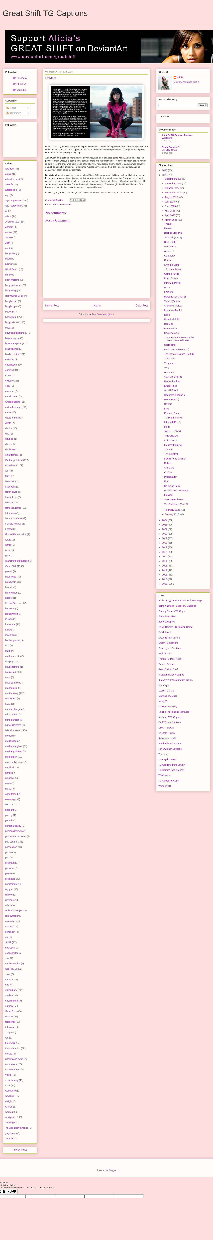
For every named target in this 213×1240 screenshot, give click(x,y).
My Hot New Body (167, 706)
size (7, 958)
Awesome (169, 372)
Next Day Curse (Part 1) (176, 349)
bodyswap (10, 317)
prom (8, 873)
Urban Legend (12, 1069)
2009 (165, 583)
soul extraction (12, 963)
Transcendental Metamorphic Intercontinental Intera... (179, 339)
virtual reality (11, 1080)
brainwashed (11, 349)
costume (9, 391)
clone (8, 375)
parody (8, 815)
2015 (165, 556)
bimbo (8, 274)
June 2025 (170, 206)
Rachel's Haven (166, 733)
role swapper (12, 915)
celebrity (9, 359)
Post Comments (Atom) (103, 314)
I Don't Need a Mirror (175, 458)
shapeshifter (11, 953)
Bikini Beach (11, 269)
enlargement (11, 455)
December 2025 (173, 179)
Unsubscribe (170, 328)
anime (8, 237)
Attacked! (169, 251)
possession (11, 847)
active (8, 174)
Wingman (169, 363)
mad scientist (12, 656)
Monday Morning (173, 445)
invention (10, 635)
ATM (7, 243)
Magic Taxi (10, 672)
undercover (11, 1064)
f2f (6, 470)
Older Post (141, 305)
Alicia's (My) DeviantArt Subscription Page (180, 600)
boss (7, 327)
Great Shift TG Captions (45, 13)
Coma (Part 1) (171, 273)
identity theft (11, 613)
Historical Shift (171, 319)
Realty (167, 260)
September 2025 (174, 192)
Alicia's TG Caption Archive (177, 135)
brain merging (12, 338)
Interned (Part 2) (172, 283)
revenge (9, 900)
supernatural (11, 1000)
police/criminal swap (15, 836)
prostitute (10, 879)
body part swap (13, 285)
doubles (9, 439)
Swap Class (11, 1011)
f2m (7, 476)
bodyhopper (11, 306)
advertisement (12, 179)
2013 (165, 565)
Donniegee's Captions (169, 648)
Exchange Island (14, 460)
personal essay (13, 825)
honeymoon (11, 592)
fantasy (9, 502)
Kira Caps (163, 685)
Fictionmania (165, 653)
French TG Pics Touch (169, 659)
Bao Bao (168, 323)
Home (97, 305)
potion (8, 852)
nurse (8, 788)
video (8, 1075)
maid (7, 677)
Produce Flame (172, 413)
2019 (165, 538)
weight (8, 1101)
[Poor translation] (12, 1191)
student (9, 995)
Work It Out (170, 246)
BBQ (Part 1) (171, 242)
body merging (12, 279)
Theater (168, 223)
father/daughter (13, 507)
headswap (10, 576)
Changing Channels (174, 395)
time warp (10, 1043)
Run (166, 481)
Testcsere (163, 754)
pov (7, 857)
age (7, 195)
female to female (14, 518)
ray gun (9, 889)
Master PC (10, 698)
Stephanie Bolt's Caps (169, 743)
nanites (9, 773)
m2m (7, 651)
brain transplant (13, 343)
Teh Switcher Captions (170, 749)
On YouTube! (19, 90)
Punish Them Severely (176, 490)
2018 (165, 543)
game (8, 545)
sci (6, 937)
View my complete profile (186, 82)
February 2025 (173, 509)
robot (8, 905)
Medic (167, 427)
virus (7, 1085)
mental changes (13, 709)
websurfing (11, 1090)
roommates (11, 921)
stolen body (11, 990)
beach (8, 258)
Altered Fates (12, 221)
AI (6, 211)
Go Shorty (169, 255)
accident (9, 168)
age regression (13, 205)
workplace (10, 1117)
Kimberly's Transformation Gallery (175, 680)
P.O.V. (8, 804)
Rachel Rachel (171, 381)
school (8, 926)
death (8, 423)
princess (9, 868)
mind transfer (12, 719)
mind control (11, 714)
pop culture (11, 841)
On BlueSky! (19, 84)
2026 (165, 170)
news (8, 783)
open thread (11, 794)
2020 (165, 533)
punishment (11, 884)
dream (8, 444)
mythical (9, 767)
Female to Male (13, 523)
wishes (8, 1106)
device (8, 428)
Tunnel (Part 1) (172, 301)
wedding (9, 1096)
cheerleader (11, 364)
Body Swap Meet (167, 616)
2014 (165, 561)
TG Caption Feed (167, 759)
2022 (165, 529)
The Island (169, 358)
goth (7, 555)
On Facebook (20, 78)
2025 (165, 175)
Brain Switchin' (170, 147)
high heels (10, 582)
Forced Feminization (15, 534)
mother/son (11, 757)
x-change (10, 1122)
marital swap (11, 693)
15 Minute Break (172, 269)
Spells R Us (11, 969)
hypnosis (9, 608)
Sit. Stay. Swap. (169, 150)
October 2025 (172, 188)
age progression (13, 200)
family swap (11, 491)
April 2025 (170, 215)
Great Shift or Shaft (168, 669)
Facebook (10, 486)
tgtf (6, 1037)
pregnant (9, 863)
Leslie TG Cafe (166, 690)
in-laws (9, 619)
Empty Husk (170, 385)
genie (8, 550)
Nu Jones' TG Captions (170, 717)
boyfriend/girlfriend (14, 333)
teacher (9, 1016)
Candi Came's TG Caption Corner (175, 627)
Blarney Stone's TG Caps (171, 611)
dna (7, 433)
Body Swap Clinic (14, 295)
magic (8, 661)
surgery (9, 1006)
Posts (11, 107)
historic (9, 587)
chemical (9, 370)
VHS (166, 367)
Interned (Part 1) (172, 422)
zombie (9, 1138)
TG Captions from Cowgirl (171, 765)
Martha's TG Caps (167, 695)
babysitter (10, 253)
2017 (165, 547)
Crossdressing (12, 401)
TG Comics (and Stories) (171, 770)
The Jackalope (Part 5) (176, 504)
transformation (64, 204)
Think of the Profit (173, 417)
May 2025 (170, 210)
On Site (168, 472)
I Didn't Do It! (171, 440)
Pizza (167, 287)
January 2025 (172, 514)
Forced (9, 529)
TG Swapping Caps (168, 780)
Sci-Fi (8, 942)
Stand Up (169, 467)
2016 (165, 552)
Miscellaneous (12, 730)
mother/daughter (13, 746)
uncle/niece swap (14, 1059)
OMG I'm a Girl (166, 727)
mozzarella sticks (14, 762)
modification (11, 741)
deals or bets (12, 417)
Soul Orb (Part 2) (173, 237)
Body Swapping (166, 621)
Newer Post (52, 305)
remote (9, 894)
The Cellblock (171, 454)
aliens (8, 216)
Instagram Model (173, 310)
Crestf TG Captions (168, 643)
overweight (11, 799)
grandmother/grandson (17, 561)
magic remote (12, 667)
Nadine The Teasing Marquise (173, 711)
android (9, 227)
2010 (165, 579)
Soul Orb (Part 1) (173, 376)
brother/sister (12, 354)
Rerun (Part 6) (171, 399)
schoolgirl (10, 931)
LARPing (168, 292)
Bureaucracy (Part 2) (175, 296)
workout (9, 1112)
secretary (10, 947)
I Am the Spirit (171, 265)
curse (8, 412)
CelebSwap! (164, 632)
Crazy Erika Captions (169, 637)
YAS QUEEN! (171, 435)
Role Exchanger (13, 910)
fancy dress (11, 497)
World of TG (164, 786)
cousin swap (11, 396)
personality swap (14, 831)
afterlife (9, 184)
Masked (168, 495)
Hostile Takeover (13, 603)
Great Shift (10, 566)
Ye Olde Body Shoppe (16, 1127)
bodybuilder (11, 301)
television (10, 1027)
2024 (165, 520)
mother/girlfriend (13, 751)
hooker (8, 597)
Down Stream (171, 278)
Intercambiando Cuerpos (171, 674)
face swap (10, 481)
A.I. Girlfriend (171, 390)
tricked (8, 1053)
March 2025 (171, 219)
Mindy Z (162, 701)
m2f (7, 645)
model (8, 735)
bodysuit (9, 311)
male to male (12, 682)
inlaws (8, 629)
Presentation (170, 477)
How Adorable (171, 333)
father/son (10, 513)
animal (8, 232)
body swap (10, 290)
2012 (165, 570)
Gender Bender (166, 664)
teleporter (10, 1021)
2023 (165, 524)
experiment (11, 465)
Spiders (168, 404)
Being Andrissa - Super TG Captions (177, 605)
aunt (7, 248)
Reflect (168, 463)
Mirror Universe (13, 725)
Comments (14, 113)
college (9, 380)
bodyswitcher (12, 322)
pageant (9, 809)
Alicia (180, 77)
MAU (7, 703)
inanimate (10, 624)
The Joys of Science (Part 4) (179, 354)
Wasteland (167, 138)
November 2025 (173, 183)
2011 (165, 574)
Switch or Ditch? (172, 431)
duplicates (10, 449)
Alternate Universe (173, 499)
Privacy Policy (20, 1149)
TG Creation (164, 775)
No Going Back (172, 486)
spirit (7, 974)
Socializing (169, 345)
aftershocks (11, 189)
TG (54, 204)
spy (7, 984)
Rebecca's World (167, 738)
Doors (167, 315)
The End (168, 449)
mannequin (11, 688)
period (8, 820)
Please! (168, 228)
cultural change (13, 407)
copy (7, 385)
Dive (166, 408)
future (8, 539)
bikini (8, 264)
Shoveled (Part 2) (173, 305)
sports (8, 979)
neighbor (9, 778)
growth (8, 571)
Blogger (112, 1170)
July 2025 (170, 201)
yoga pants (11, 1133)
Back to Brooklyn (173, 233)
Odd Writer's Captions (169, 722)
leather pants (12, 640)
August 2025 (172, 197)
